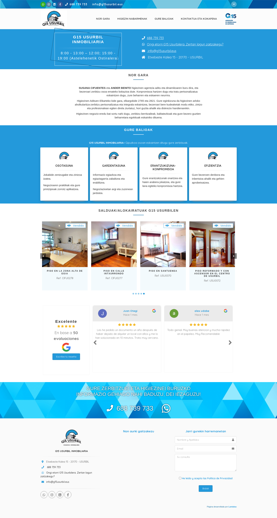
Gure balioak (164, 18)
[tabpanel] (65, 255)
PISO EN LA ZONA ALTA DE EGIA (65, 272)
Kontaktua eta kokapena (199, 18)
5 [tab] (144, 293)
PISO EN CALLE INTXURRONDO (114, 272)
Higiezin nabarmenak (132, 18)
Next (234, 255)
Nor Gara (103, 18)
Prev (42, 255)
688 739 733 (75, 4)
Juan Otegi (130, 311)
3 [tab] (138, 293)
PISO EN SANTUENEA (163, 271)
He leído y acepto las (205, 478)
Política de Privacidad (219, 478)
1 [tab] (133, 293)
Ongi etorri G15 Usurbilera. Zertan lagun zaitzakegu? (185, 44)
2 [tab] (136, 293)
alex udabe (202, 311)
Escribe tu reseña (66, 356)
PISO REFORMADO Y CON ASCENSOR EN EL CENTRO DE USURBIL (212, 273)
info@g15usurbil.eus (162, 51)
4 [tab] (141, 293)
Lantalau (232, 507)
